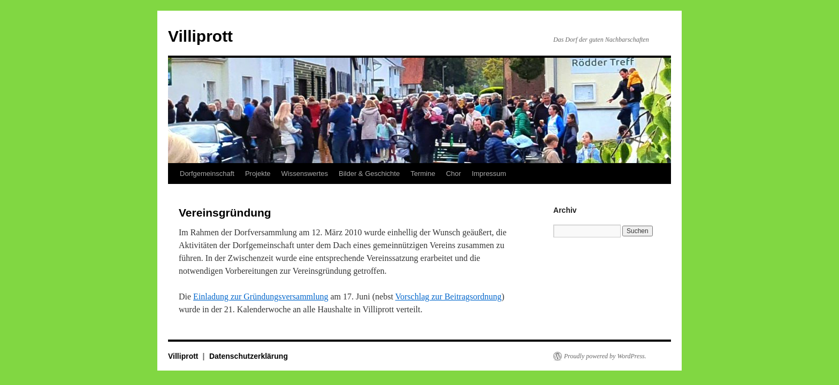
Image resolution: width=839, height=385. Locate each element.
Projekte (258, 174)
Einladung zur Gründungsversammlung (260, 296)
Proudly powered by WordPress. (605, 356)
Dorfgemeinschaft (207, 174)
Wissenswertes (304, 174)
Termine (422, 174)
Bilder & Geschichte (369, 174)
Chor (453, 174)
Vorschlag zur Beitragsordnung (448, 296)
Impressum (489, 174)
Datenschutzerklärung (248, 356)
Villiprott (200, 36)
